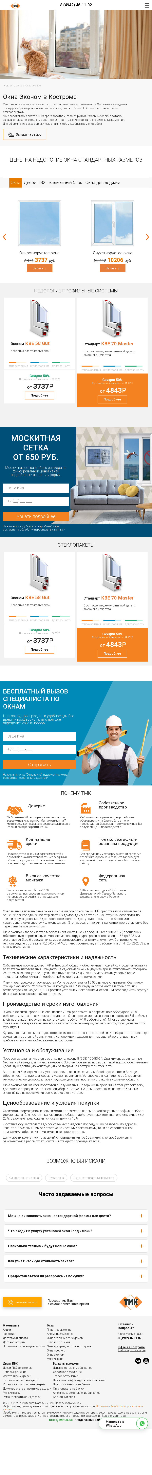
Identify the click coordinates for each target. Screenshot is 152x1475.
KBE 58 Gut (37, 343)
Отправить (39, 811)
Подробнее (39, 395)
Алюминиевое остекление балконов (77, 1439)
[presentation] (4, 235)
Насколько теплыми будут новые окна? (76, 1292)
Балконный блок (64, 1443)
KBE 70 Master (117, 344)
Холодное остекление (67, 1418)
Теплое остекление (65, 1422)
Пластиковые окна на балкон (72, 1430)
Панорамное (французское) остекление (79, 1426)
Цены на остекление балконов (72, 1414)
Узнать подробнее (35, 516)
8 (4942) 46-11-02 (76, 5)
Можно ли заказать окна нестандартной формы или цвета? (76, 1262)
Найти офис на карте (131, 1396)
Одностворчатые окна (24, 1224)
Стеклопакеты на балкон (69, 1434)
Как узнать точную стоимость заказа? (76, 1307)
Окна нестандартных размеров (94, 1224)
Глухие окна (56, 1224)
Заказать (40, 268)
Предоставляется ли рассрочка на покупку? (76, 1322)
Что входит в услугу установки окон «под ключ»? (76, 1277)
